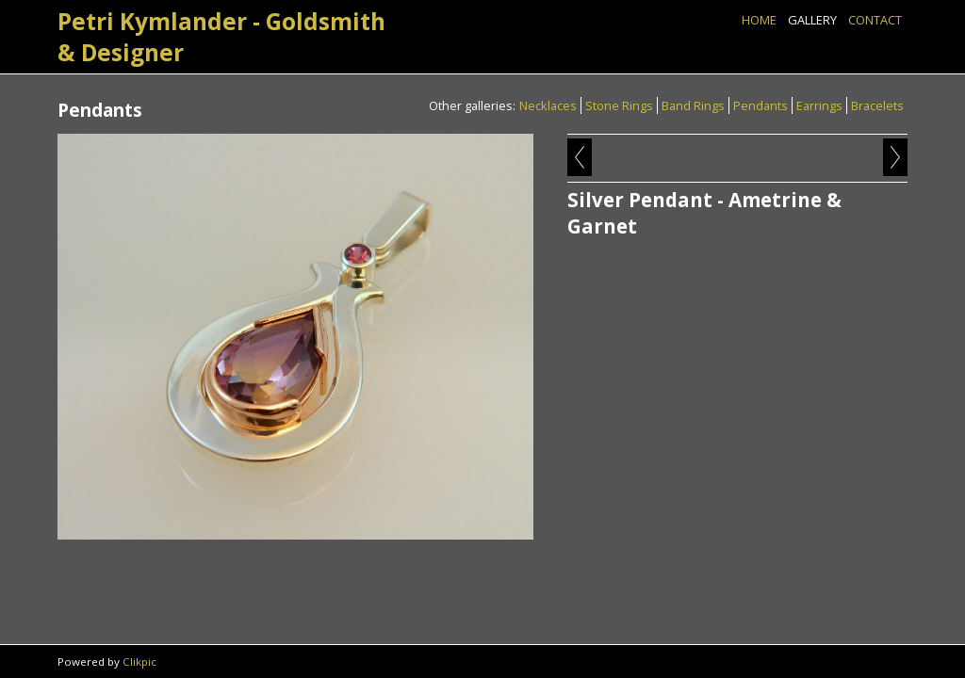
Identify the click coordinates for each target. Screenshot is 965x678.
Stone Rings (619, 105)
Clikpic (139, 661)
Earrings (819, 105)
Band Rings (693, 105)
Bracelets (877, 105)
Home (759, 19)
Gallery (812, 19)
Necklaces (548, 105)
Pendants (760, 105)
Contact (875, 19)
